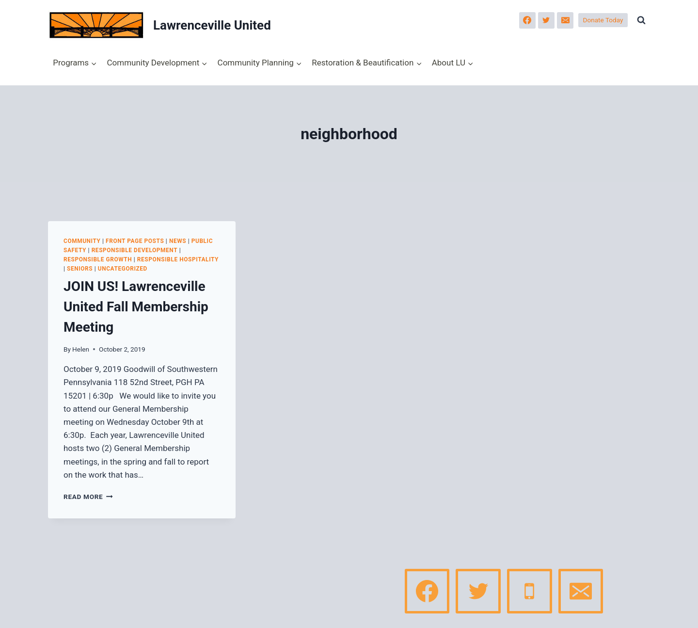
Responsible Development (135, 250)
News (177, 241)
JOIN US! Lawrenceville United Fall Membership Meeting (135, 306)
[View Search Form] (641, 20)
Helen (80, 349)
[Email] (565, 20)
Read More (88, 496)
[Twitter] (546, 20)
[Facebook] (527, 20)
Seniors (80, 268)
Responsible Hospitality (178, 259)
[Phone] (529, 591)
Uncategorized (122, 268)
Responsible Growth (97, 259)
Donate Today (603, 20)
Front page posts (135, 241)
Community (82, 241)
